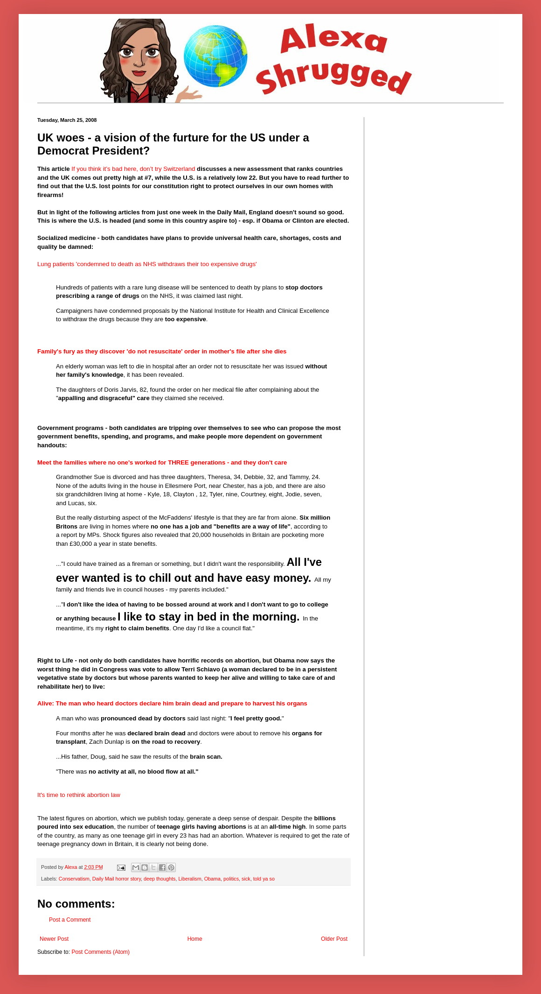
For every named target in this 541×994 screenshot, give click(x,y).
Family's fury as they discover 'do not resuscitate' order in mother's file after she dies (161, 351)
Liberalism (189, 878)
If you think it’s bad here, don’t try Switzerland (133, 168)
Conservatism (74, 878)
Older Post (334, 939)
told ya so (264, 878)
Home (194, 939)
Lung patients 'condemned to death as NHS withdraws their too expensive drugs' (147, 264)
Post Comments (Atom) (100, 952)
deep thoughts (159, 878)
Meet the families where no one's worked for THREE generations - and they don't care (162, 462)
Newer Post (54, 939)
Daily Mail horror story (116, 878)
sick (246, 878)
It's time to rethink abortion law (78, 794)
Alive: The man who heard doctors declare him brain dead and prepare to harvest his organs (172, 703)
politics (231, 878)
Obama (212, 878)
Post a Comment (69, 919)
